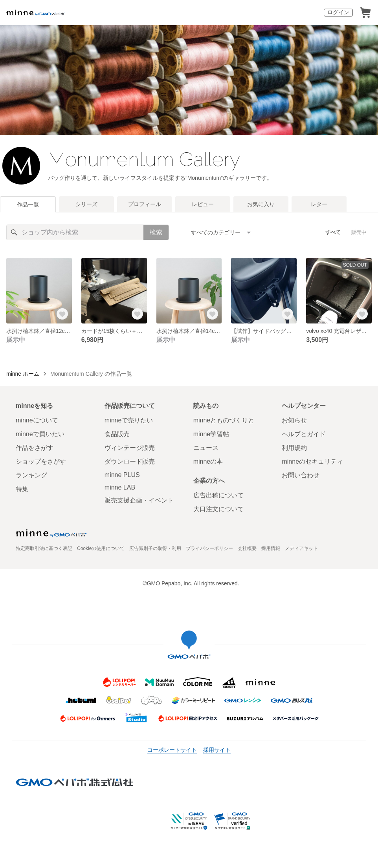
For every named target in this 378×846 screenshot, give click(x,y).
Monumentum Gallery (144, 159)
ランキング (31, 475)
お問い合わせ (300, 475)
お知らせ (294, 420)
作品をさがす (34, 447)
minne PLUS (122, 474)
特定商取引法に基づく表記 (44, 548)
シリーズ (86, 204)
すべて (333, 232)
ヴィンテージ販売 (130, 447)
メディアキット (301, 548)
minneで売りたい (129, 420)
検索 (156, 232)
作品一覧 (28, 204)
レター (319, 204)
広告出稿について (218, 495)
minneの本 (208, 461)
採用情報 (270, 548)
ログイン (338, 12)
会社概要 (247, 548)
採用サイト (217, 750)
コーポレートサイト (172, 750)
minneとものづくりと (224, 420)
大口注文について (218, 509)
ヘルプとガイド (304, 434)
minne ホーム (22, 374)
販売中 (359, 232)
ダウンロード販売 (130, 461)
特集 (22, 489)
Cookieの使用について (101, 548)
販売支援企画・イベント (139, 500)
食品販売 (117, 434)
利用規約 (294, 447)
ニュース (205, 447)
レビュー (203, 204)
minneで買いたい (40, 434)
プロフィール (144, 204)
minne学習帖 (211, 434)
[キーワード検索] (75, 232)
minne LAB (120, 487)
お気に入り (261, 204)
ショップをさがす (41, 461)
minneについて (37, 420)
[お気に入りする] (62, 314)
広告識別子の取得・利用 (155, 548)
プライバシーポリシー (209, 548)
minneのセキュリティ (312, 461)
